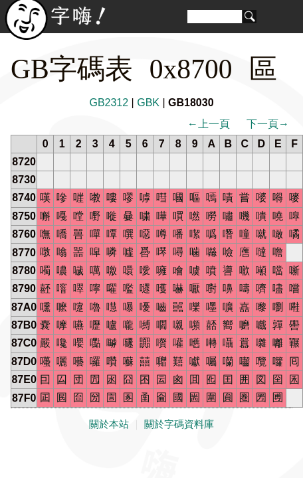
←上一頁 (208, 123)
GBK (148, 102)
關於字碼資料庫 (179, 424)
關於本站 (109, 424)
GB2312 (108, 102)
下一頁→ (268, 123)
